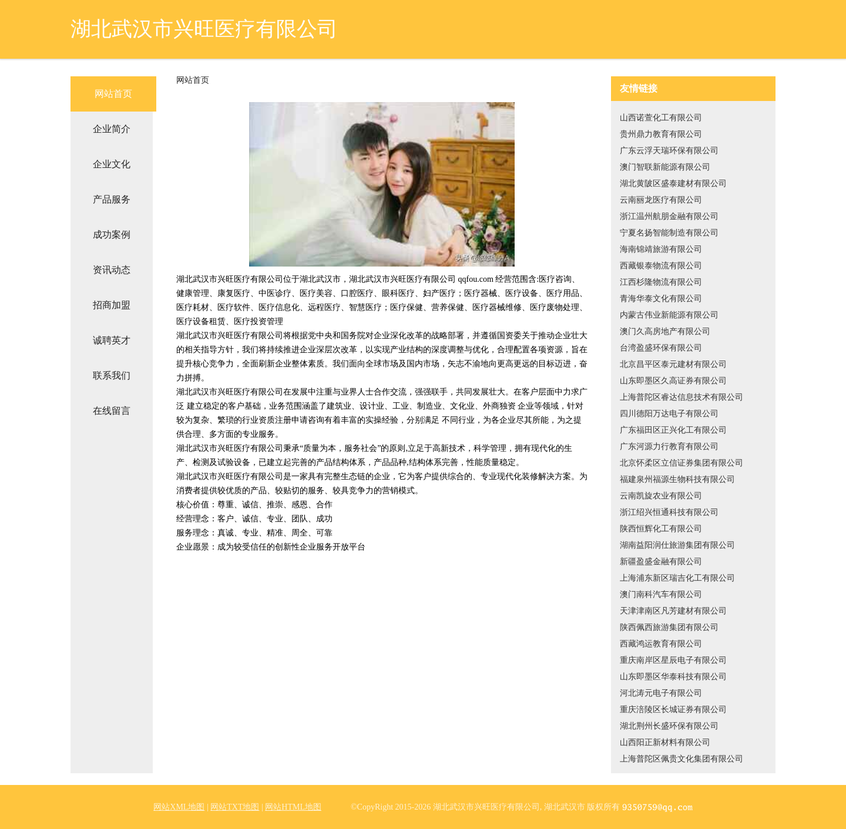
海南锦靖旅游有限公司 (661, 249)
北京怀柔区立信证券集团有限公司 (681, 463)
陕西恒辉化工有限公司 (661, 528)
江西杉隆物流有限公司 (661, 282)
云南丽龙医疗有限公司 (661, 200)
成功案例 (111, 235)
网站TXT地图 (234, 807)
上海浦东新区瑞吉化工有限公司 (677, 578)
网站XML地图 (178, 807)
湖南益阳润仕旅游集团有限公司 (677, 545)
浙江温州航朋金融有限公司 (669, 216)
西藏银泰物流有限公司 (661, 265)
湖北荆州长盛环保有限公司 (669, 726)
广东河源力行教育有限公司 (669, 446)
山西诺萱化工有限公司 (661, 117)
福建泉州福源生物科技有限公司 (677, 479)
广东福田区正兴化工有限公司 (673, 430)
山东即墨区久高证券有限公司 (673, 380)
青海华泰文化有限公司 (661, 298)
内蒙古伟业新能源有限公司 (669, 315)
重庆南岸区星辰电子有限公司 (673, 660)
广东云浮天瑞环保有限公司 (669, 150)
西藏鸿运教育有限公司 (661, 643)
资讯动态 (111, 270)
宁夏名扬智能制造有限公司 (669, 232)
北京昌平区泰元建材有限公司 (673, 364)
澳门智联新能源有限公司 (665, 167)
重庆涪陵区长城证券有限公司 (673, 709)
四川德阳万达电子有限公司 (669, 413)
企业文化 (111, 164)
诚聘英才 (111, 340)
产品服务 (111, 199)
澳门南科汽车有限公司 (661, 594)
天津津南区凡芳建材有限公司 (673, 610)
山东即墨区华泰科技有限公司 (673, 676)
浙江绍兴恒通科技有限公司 (669, 512)
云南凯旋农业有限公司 (661, 495)
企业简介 (111, 129)
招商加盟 (111, 305)
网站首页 (113, 94)
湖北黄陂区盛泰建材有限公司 (673, 183)
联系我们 (111, 375)
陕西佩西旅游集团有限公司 (669, 627)
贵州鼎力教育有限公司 (661, 134)
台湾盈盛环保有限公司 (661, 347)
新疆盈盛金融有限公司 (661, 561)
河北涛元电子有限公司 (661, 693)
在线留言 (111, 411)
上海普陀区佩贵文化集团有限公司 (681, 758)
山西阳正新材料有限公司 (665, 742)
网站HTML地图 (293, 807)
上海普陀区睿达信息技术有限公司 (681, 397)
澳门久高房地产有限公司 (665, 331)
